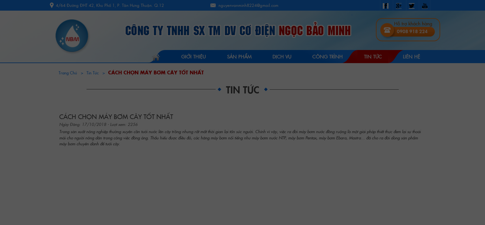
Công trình (327, 56)
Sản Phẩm (239, 56)
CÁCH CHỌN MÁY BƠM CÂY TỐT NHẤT (156, 72)
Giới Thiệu (193, 56)
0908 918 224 (412, 31)
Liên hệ (411, 56)
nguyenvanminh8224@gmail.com (248, 5)
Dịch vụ (281, 56)
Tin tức (373, 56)
